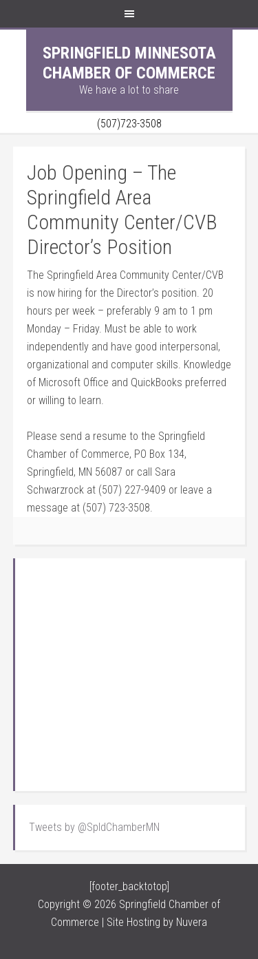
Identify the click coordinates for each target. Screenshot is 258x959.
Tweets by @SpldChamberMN (94, 827)
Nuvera (191, 922)
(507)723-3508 (129, 123)
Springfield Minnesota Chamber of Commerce (129, 63)
